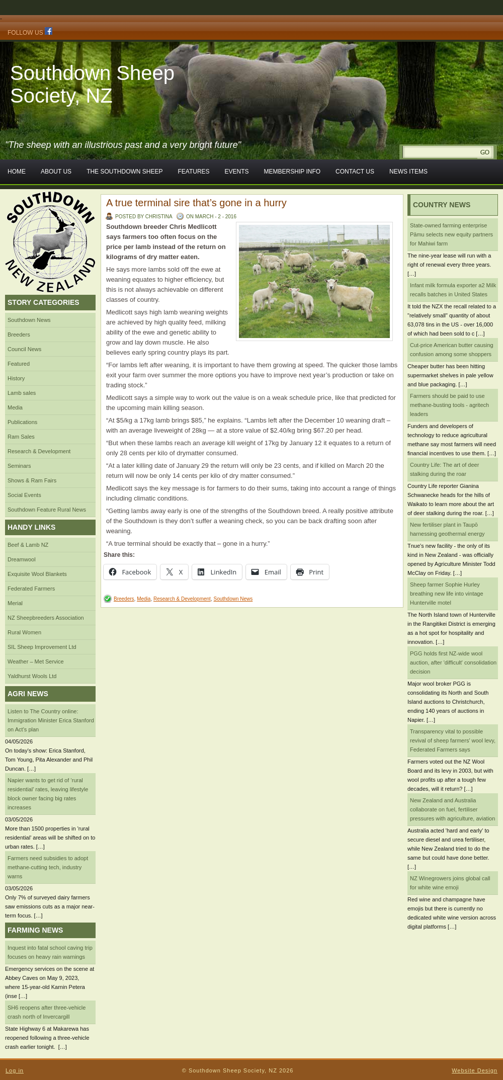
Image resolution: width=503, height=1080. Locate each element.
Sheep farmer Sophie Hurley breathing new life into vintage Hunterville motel (446, 593)
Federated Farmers (31, 589)
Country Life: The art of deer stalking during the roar (444, 469)
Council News (24, 349)
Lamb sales (22, 393)
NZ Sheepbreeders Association (46, 618)
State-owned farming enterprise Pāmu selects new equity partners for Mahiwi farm (451, 234)
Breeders (19, 334)
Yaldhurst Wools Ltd (32, 676)
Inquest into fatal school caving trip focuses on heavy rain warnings (50, 952)
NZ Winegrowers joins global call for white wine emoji (450, 882)
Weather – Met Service (36, 661)
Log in (15, 1070)
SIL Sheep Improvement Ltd (42, 647)
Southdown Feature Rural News (47, 510)
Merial (15, 603)
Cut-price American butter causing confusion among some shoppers (451, 349)
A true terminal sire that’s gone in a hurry (196, 202)
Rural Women (24, 632)
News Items (408, 171)
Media (15, 407)
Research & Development (39, 451)
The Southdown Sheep (124, 171)
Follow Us (30, 31)
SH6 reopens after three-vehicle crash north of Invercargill (47, 1012)
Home (17, 171)
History (16, 378)
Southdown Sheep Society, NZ (92, 84)
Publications (22, 422)
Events (237, 171)
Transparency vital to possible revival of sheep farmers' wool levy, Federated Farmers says (452, 740)
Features (193, 171)
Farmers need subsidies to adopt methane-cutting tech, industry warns (48, 867)
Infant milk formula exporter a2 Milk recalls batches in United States (453, 289)
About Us (56, 171)
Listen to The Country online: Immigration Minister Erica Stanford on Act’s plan (51, 720)
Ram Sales (21, 437)
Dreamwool (22, 559)
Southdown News (29, 320)
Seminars (19, 466)
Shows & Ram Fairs (32, 480)
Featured (19, 364)
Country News (441, 205)
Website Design (474, 1070)
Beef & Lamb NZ (28, 545)
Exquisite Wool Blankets (37, 574)
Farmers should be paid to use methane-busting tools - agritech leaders (449, 405)
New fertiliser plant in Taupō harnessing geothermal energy (447, 529)
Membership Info (292, 171)
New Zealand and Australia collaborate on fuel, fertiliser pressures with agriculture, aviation (452, 809)
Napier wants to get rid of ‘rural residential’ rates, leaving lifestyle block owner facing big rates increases (48, 793)
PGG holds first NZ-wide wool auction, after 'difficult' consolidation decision (453, 662)
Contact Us (355, 171)
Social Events (24, 495)
